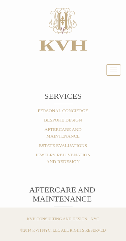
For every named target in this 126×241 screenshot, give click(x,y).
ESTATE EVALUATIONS (63, 145)
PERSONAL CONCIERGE (63, 110)
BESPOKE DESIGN (63, 120)
